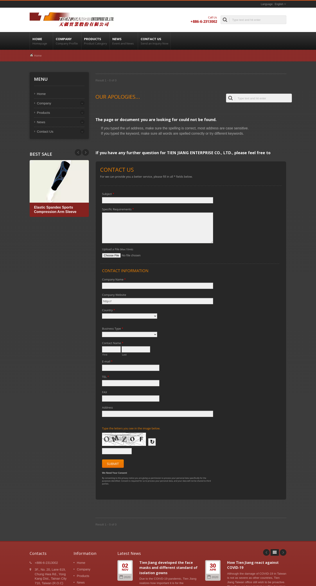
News (124, 41)
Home (41, 41)
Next (78, 152)
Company (67, 41)
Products (95, 41)
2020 (125, 577)
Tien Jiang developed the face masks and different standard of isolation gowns (168, 567)
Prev (85, 152)
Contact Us (154, 41)
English (279, 4)
